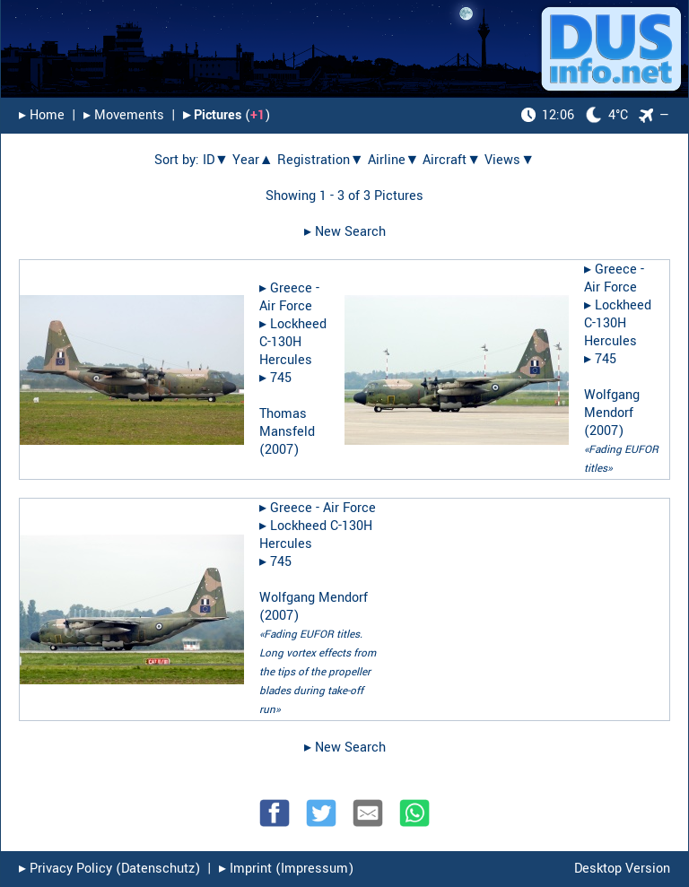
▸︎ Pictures (212, 115)
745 (281, 378)
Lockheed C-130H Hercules (293, 342)
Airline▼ (394, 160)
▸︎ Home (42, 115)
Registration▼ (320, 160)
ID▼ (216, 160)
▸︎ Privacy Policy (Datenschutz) (109, 868)
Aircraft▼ (452, 160)
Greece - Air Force (289, 297)
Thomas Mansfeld (287, 422)
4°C (574, 115)
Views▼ (509, 160)
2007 (279, 449)
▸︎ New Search (345, 231)
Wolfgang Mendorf (612, 404)
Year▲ (253, 160)
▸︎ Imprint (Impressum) (286, 868)
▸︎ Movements (123, 115)
